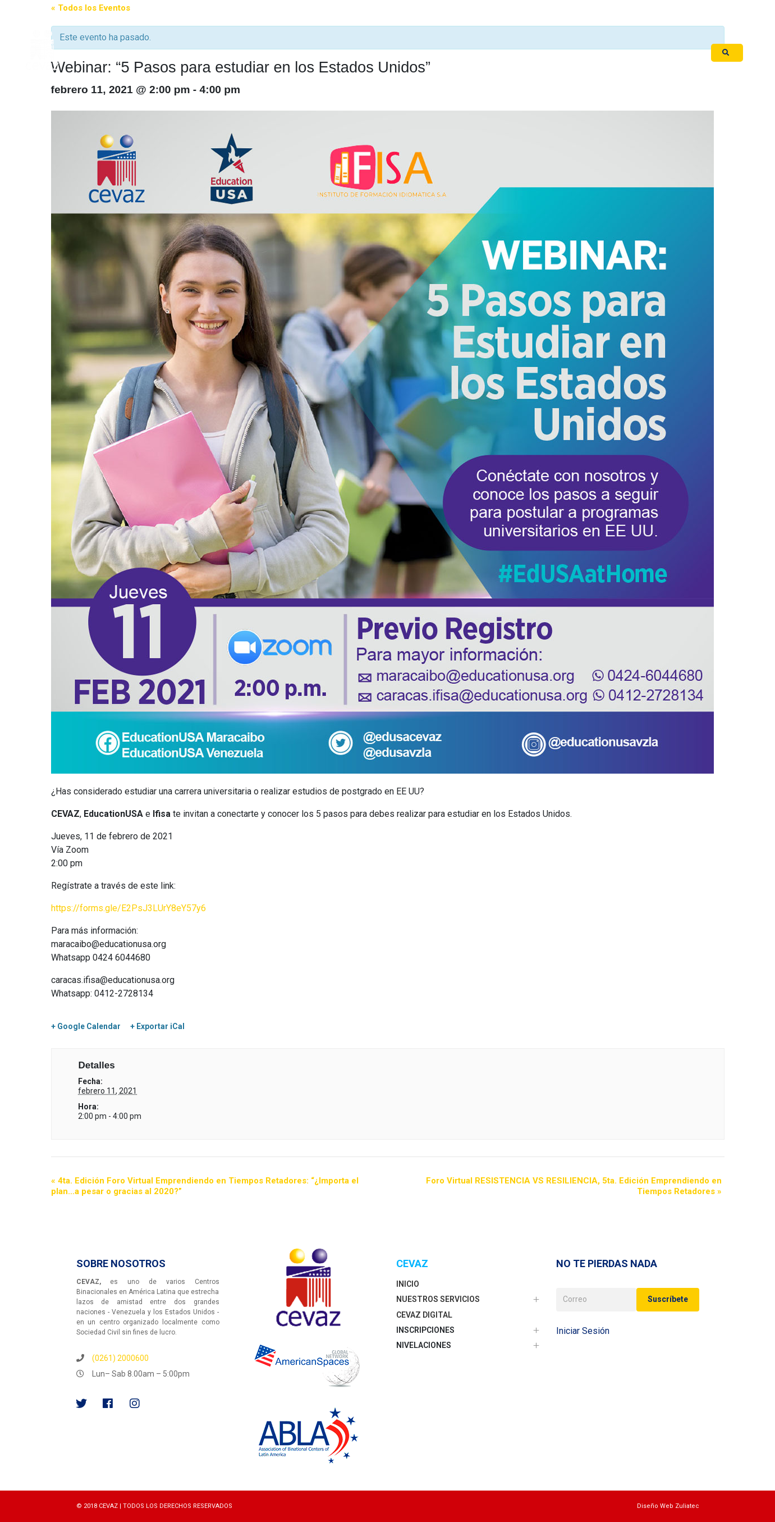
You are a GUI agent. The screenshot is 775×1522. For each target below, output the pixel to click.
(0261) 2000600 (120, 1358)
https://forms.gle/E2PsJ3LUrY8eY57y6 (128, 908)
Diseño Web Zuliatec (668, 1506)
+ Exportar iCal (157, 1026)
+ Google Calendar (86, 1026)
